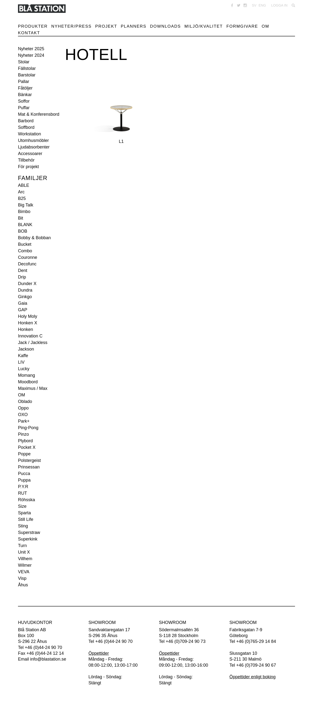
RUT (22, 493)
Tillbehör (26, 160)
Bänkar (25, 94)
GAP (22, 310)
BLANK (25, 224)
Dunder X (27, 283)
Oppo (23, 408)
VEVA (23, 572)
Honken (25, 329)
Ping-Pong (28, 428)
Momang (26, 375)
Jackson (26, 349)
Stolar (23, 62)
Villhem (25, 559)
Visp (22, 578)
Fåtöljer (25, 88)
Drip (22, 277)
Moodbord (28, 382)
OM (21, 395)
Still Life (25, 519)
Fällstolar (27, 68)
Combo (25, 251)
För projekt (28, 166)
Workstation (29, 134)
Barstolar (26, 75)
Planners (133, 26)
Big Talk (25, 205)
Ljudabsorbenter (34, 147)
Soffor (24, 101)
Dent (22, 270)
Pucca (24, 473)
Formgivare (242, 26)
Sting (23, 526)
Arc (21, 192)
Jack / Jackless (32, 342)
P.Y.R (23, 486)
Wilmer (25, 565)
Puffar (24, 108)
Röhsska (26, 500)
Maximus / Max (32, 388)
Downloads (165, 26)
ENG (262, 5)
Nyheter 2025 (31, 49)
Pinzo (23, 434)
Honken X (27, 323)
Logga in (279, 5)
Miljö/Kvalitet (203, 26)
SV (254, 5)
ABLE (23, 185)
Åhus (23, 585)
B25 (22, 198)
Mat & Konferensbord (38, 114)
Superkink (27, 539)
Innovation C (30, 336)
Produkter (33, 26)
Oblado (25, 401)
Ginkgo (25, 297)
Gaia (22, 303)
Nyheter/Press (71, 26)
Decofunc (27, 264)
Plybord (25, 441)
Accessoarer (30, 153)
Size (22, 506)
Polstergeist (29, 460)
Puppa (24, 480)
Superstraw (29, 532)
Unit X (24, 552)
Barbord (26, 121)
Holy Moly (27, 316)
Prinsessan (29, 467)
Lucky (23, 369)
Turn (22, 545)
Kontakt (29, 33)
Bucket (24, 244)
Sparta (24, 513)
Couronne (27, 257)
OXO (23, 414)
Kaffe (23, 355)
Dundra (25, 290)
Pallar (23, 81)
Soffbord (26, 127)
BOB (22, 231)
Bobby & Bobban (34, 238)
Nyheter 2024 (31, 55)
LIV (21, 362)
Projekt (106, 26)
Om (265, 26)
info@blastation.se (48, 659)
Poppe (24, 454)
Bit (20, 218)
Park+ (24, 421)
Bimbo (24, 211)
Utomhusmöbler (33, 140)
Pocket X (26, 447)
